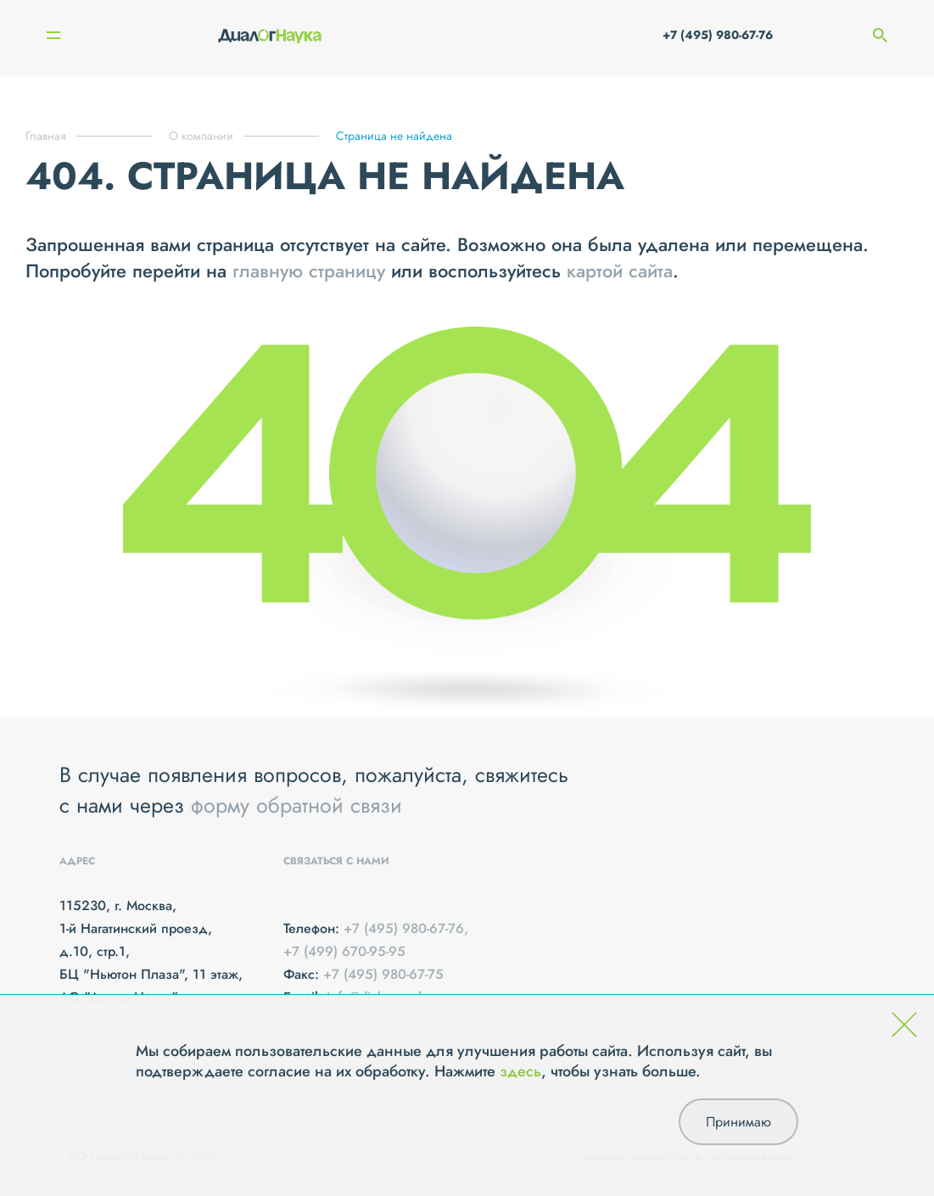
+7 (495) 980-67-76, (406, 928)
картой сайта (620, 270)
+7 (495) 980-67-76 (718, 34)
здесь (520, 1071)
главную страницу (308, 270)
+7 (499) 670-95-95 (344, 951)
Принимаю (738, 1122)
